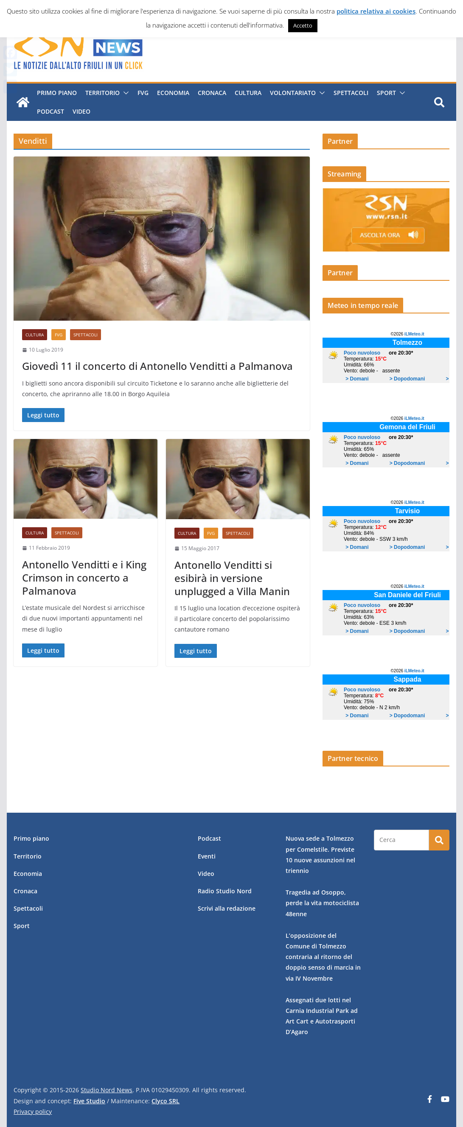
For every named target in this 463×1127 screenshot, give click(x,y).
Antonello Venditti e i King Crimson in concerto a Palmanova (84, 577)
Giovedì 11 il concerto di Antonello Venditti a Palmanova (157, 366)
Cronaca (211, 93)
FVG (142, 93)
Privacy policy (33, 1111)
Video (81, 111)
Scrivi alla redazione (226, 908)
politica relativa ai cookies (376, 11)
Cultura (247, 93)
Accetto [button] (302, 25)
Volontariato (292, 93)
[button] (124, 93)
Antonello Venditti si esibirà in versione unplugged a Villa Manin (232, 578)
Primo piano (56, 93)
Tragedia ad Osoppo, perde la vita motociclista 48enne (322, 902)
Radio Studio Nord (225, 891)
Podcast (50, 111)
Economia (173, 93)
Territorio (102, 93)
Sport (386, 93)
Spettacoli (350, 93)
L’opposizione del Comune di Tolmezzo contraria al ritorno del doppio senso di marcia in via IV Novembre (323, 956)
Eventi (207, 856)
